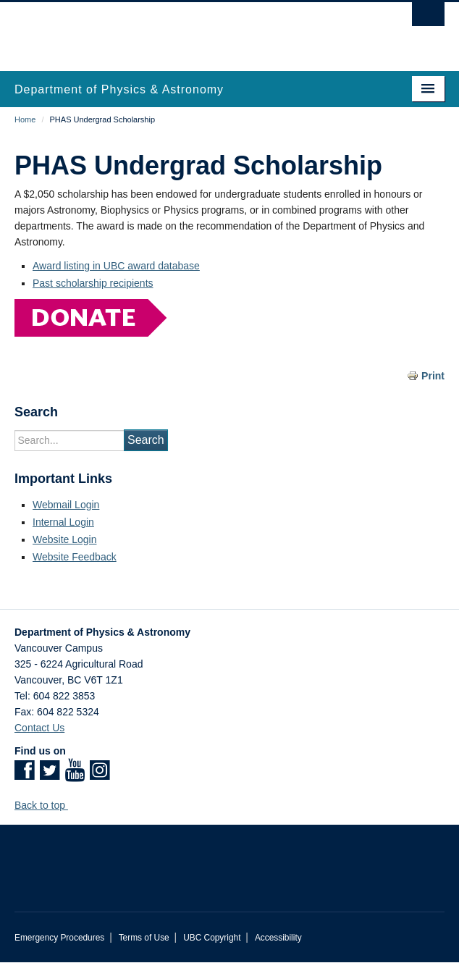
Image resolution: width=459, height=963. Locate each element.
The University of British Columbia (165, 29)
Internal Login (63, 522)
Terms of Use (144, 938)
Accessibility (278, 938)
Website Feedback (75, 557)
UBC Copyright (211, 938)
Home (24, 119)
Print (433, 376)
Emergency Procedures (59, 938)
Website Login (64, 539)
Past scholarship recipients (93, 283)
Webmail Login (66, 504)
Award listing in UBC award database (116, 266)
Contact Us (39, 727)
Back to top (46, 805)
